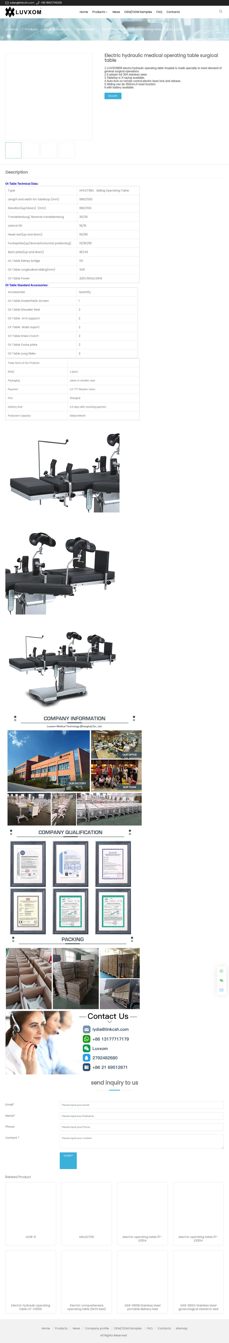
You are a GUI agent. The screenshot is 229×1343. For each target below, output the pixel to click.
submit (68, 1155)
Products (98, 12)
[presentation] (32, 1159)
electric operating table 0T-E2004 (198, 1238)
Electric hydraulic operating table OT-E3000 (30, 1307)
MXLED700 (86, 1237)
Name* (10, 1116)
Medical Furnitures (57, 29)
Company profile (97, 1328)
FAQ (159, 12)
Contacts (173, 12)
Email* (9, 1105)
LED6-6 (31, 1237)
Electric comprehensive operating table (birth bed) (86, 1307)
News (116, 12)
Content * (12, 1138)
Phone (9, 1127)
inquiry (113, 96)
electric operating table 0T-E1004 (142, 1238)
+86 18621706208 (51, 2)
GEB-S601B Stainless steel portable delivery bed (142, 1307)
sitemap (181, 1328)
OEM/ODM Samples (138, 12)
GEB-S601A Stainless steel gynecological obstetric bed (198, 1307)
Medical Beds (86, 29)
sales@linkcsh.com (22, 2)
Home (84, 12)
